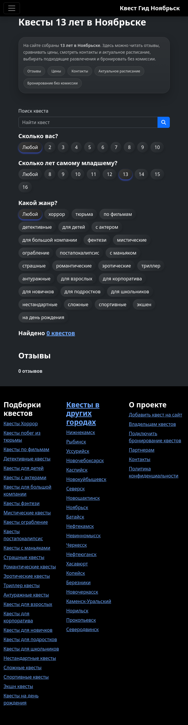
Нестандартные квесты (30, 658)
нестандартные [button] (40, 304)
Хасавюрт (77, 563)
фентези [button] (97, 240)
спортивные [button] (112, 304)
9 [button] (142, 147)
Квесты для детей (24, 468)
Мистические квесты (27, 512)
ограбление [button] (36, 253)
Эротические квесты (27, 576)
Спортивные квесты (26, 677)
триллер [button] (150, 265)
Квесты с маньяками (27, 548)
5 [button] (89, 147)
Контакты (139, 459)
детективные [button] (37, 227)
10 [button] (157, 147)
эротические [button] (116, 265)
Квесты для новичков (28, 630)
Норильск (77, 610)
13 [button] (125, 174)
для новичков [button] (38, 291)
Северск (75, 488)
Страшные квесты (24, 557)
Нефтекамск (80, 526)
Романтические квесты (30, 566)
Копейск (75, 573)
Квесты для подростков (30, 639)
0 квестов (60, 333)
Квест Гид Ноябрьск (150, 8)
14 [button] (141, 174)
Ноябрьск (77, 507)
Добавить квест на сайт (155, 414)
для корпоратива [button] (122, 278)
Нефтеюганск (81, 554)
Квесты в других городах (83, 413)
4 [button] (76, 147)
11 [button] (93, 174)
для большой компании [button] (50, 240)
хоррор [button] (56, 214)
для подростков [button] (83, 291)
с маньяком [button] (123, 253)
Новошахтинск (83, 498)
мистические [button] (132, 240)
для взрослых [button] (76, 278)
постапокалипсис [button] (79, 253)
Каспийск (77, 470)
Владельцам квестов (152, 424)
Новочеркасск (82, 592)
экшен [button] (144, 304)
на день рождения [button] (44, 317)
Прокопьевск (81, 620)
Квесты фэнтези (22, 503)
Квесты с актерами (25, 477)
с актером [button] (107, 227)
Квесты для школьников (31, 649)
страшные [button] (34, 265)
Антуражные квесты (26, 595)
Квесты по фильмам (26, 449)
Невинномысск (83, 535)
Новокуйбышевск (86, 479)
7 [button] (116, 147)
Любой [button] (30, 147)
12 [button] (109, 174)
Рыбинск (76, 441)
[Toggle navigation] (12, 8)
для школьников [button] (130, 291)
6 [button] (102, 147)
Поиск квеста (33, 111)
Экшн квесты (18, 686)
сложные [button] (78, 304)
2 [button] (49, 147)
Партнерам (141, 450)
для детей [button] (73, 227)
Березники (78, 582)
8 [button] (129, 147)
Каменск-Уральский (88, 601)
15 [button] (157, 174)
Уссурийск (77, 451)
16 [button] (25, 187)
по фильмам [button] (118, 214)
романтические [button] (74, 265)
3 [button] (63, 147)
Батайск (75, 517)
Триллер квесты (22, 585)
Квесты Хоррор (21, 423)
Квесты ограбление (26, 522)
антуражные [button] (37, 278)
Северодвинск (82, 629)
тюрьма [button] (84, 214)
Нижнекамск (80, 432)
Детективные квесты (27, 458)
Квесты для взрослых (28, 604)
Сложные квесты (23, 667)
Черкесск (76, 545)
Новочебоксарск (85, 460)
